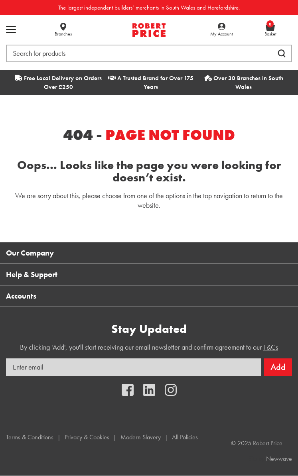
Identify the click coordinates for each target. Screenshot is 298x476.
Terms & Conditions (29, 437)
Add (278, 367)
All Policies (185, 437)
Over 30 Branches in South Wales (243, 82)
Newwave (279, 458)
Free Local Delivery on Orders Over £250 (58, 82)
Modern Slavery (140, 437)
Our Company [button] (30, 253)
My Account (221, 34)
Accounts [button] (21, 296)
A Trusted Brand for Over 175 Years (150, 82)
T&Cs (270, 347)
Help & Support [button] (31, 274)
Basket (270, 30)
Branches (63, 34)
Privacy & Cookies (87, 437)
